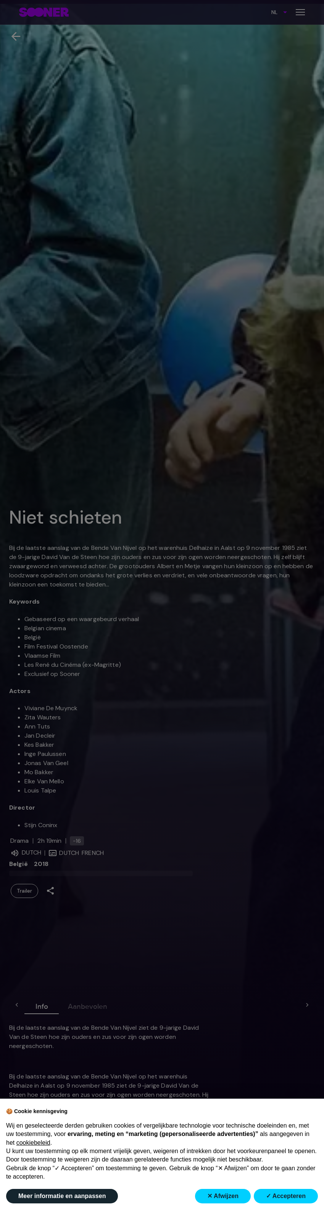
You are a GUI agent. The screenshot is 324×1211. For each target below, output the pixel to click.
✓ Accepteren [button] (286, 1196)
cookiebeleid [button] (33, 1142)
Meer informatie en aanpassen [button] (62, 1196)
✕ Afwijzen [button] (223, 1196)
